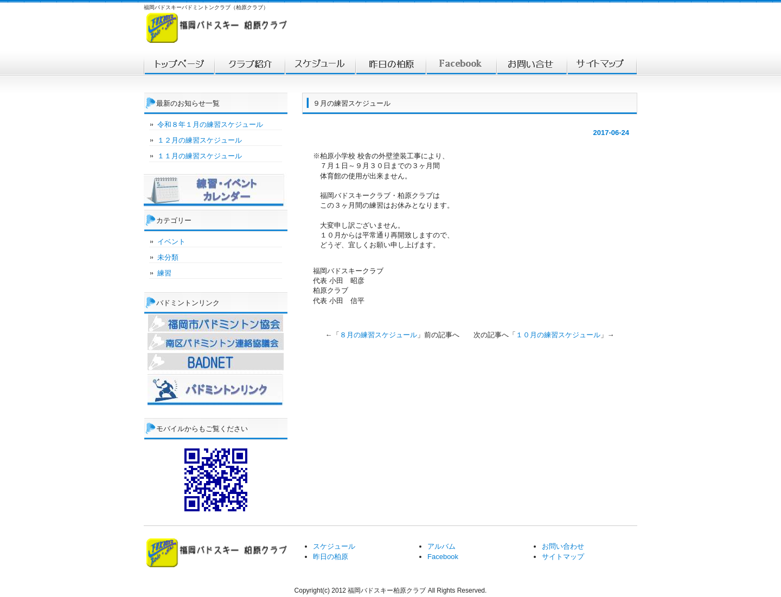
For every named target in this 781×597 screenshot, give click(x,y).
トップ (179, 64)
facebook (461, 64)
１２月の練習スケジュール (199, 140)
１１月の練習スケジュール (199, 156)
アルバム (441, 546)
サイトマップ (602, 64)
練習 (164, 273)
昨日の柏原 (330, 557)
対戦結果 (390, 64)
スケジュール (320, 64)
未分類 (167, 257)
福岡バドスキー (249, 64)
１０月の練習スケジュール (558, 335)
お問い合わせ (531, 64)
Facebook (442, 557)
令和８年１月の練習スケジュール (210, 124)
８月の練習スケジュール (378, 335)
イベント (171, 241)
